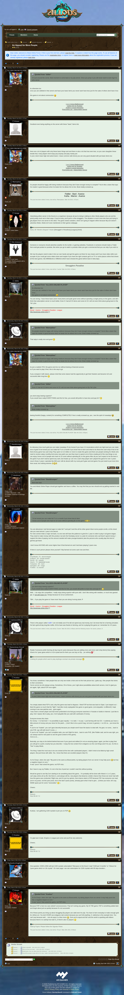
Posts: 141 (8, 906)
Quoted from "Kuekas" (44, 894)
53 (119, 576)
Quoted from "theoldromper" (46, 479)
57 (119, 805)
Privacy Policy (54, 989)
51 (119, 472)
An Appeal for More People (24, 45)
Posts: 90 (7, 296)
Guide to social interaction (74, 108)
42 (119, 118)
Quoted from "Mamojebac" (45, 355)
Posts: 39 (7, 879)
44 (119, 178)
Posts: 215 (8, 257)
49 (119, 348)
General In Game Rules (71, 989)
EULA (47, 989)
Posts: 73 (7, 137)
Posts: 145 (8, 201)
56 (119, 674)
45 (119, 210)
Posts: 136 (8, 662)
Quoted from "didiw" (43, 74)
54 (119, 617)
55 (119, 644)
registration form (55, 55)
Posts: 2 (7, 460)
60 (119, 887)
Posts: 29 (7, 228)
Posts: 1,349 (8, 491)
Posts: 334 (8, 524)
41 (119, 67)
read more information (81, 55)
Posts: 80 (7, 693)
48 (119, 320)
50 (119, 441)
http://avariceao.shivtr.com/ (39, 312)
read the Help (69, 53)
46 (119, 239)
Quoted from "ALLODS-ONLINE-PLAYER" (51, 285)
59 (119, 860)
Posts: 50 (7, 339)
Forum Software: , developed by (62, 992)
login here (31, 57)
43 (119, 145)
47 (119, 278)
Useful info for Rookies (74, 106)
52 (119, 506)
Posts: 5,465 (8, 86)
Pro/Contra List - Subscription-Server (74, 109)
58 (119, 832)
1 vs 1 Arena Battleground (74, 104)
